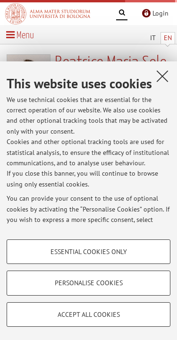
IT (153, 38)
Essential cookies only (89, 251)
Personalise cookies (89, 283)
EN (168, 38)
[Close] (162, 76)
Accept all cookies (89, 314)
